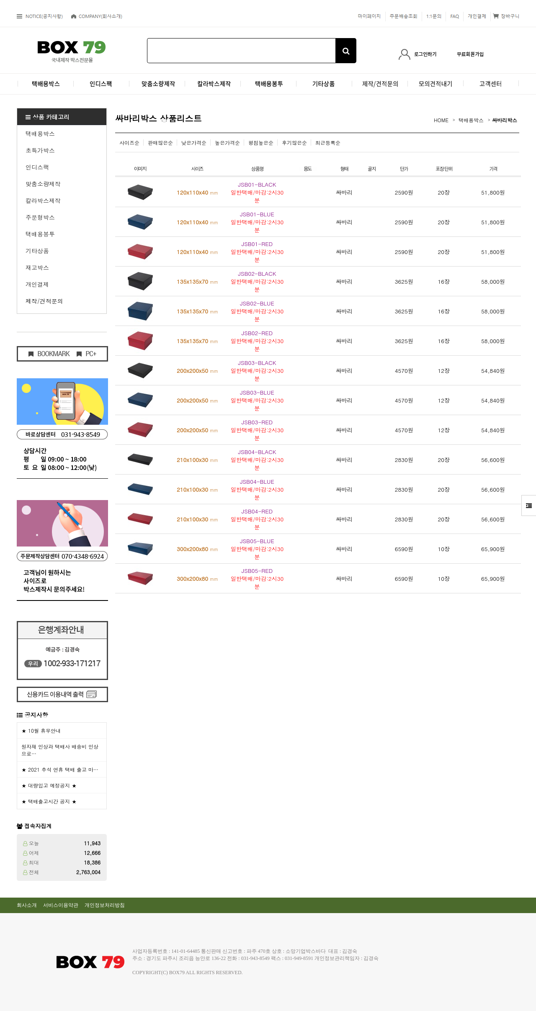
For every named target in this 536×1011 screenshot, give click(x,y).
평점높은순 (260, 142)
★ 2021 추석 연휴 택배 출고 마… (59, 769)
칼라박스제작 (43, 200)
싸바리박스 (504, 119)
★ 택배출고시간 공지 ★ (49, 801)
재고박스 (37, 267)
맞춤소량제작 (43, 184)
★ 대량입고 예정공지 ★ (49, 785)
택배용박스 (40, 133)
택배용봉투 (40, 234)
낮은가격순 (193, 142)
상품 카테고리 (48, 117)
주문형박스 (40, 217)
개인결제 (37, 284)
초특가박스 (40, 150)
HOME (441, 119)
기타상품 (37, 250)
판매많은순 (160, 142)
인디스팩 (37, 167)
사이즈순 (129, 142)
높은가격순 (227, 142)
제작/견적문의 (44, 301)
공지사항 (36, 715)
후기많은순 (294, 142)
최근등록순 (327, 142)
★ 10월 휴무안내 (41, 730)
